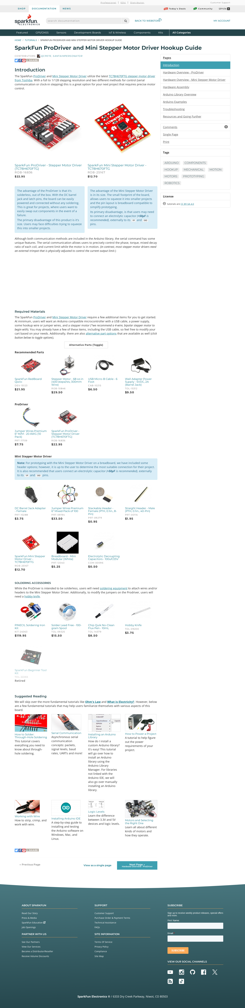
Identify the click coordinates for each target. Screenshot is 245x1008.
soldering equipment (113, 588)
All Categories (181, 32)
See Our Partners (31, 941)
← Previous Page (30, 864)
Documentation (44, 8)
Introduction (171, 65)
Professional (108, 2)
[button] (86, 345)
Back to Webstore (148, 20)
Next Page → (137, 865)
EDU (123, 2)
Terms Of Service (103, 941)
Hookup (171, 169)
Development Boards (87, 32)
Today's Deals (175, 9)
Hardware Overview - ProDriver (183, 72)
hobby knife (32, 596)
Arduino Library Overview (179, 94)
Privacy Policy (101, 946)
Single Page (170, 134)
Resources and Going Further (182, 116)
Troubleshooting (174, 109)
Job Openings (29, 927)
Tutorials (31, 40)
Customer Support (220, 2)
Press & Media (29, 917)
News (67, 8)
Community (203, 9)
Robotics (172, 183)
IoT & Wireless (117, 32)
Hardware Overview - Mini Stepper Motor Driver (194, 80)
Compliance (101, 951)
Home (18, 40)
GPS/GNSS (42, 32)
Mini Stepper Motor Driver (69, 76)
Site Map (99, 956)
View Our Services (31, 946)
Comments (195, 127)
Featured (25, 32)
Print (166, 142)
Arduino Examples (175, 102)
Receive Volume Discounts (35, 956)
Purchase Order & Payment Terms (112, 917)
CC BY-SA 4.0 (187, 203)
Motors (171, 176)
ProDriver (39, 76)
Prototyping (193, 176)
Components (142, 32)
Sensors (61, 32)
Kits (160, 32)
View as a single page (97, 865)
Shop (22, 8)
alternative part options (101, 333)
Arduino (172, 163)
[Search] (126, 21)
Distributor (137, 2)
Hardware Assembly (176, 87)
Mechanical (194, 169)
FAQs (97, 927)
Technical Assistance (105, 922)
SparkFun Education (33, 922)
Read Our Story (30, 913)
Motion (216, 169)
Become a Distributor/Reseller (37, 951)
